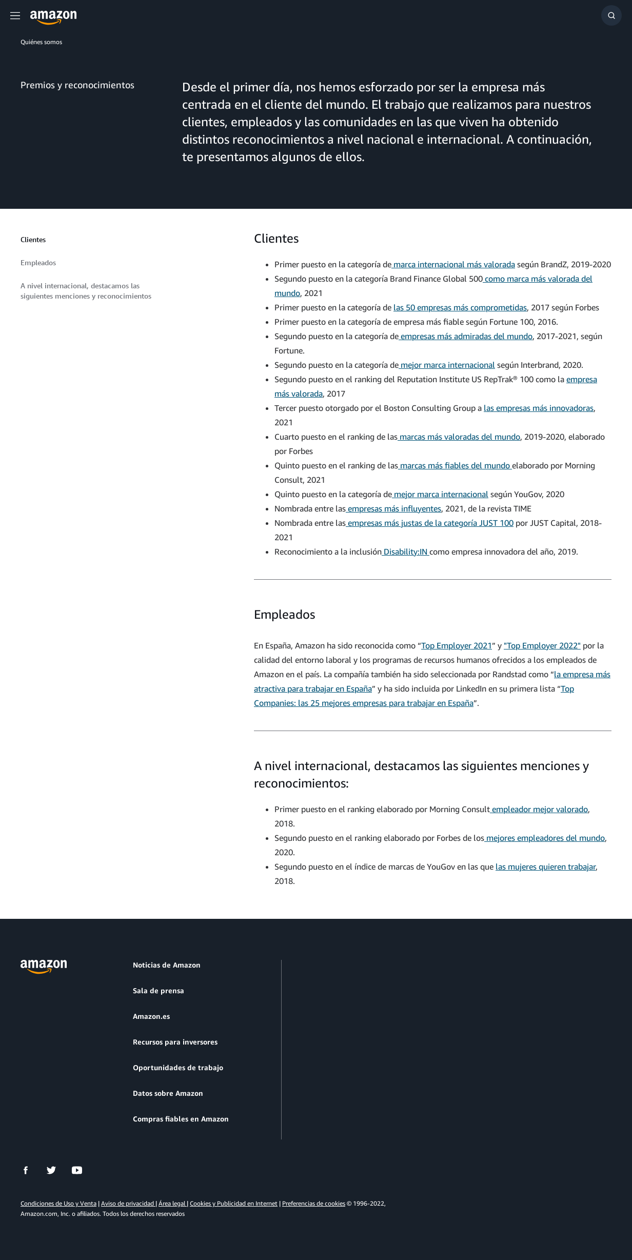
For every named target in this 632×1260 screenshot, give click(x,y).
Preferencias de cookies (313, 1203)
